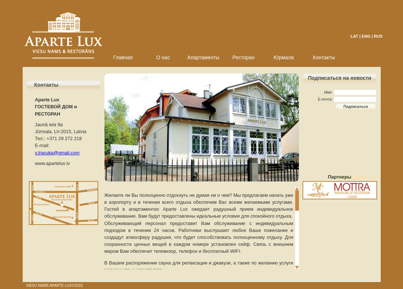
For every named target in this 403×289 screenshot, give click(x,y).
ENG (366, 36)
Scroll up (297, 189)
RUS (378, 36)
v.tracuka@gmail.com (57, 152)
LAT (354, 36)
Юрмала (284, 57)
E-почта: (325, 99)
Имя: (328, 92)
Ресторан (243, 57)
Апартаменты (203, 57)
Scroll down (297, 267)
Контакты (324, 57)
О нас (163, 57)
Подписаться (355, 107)
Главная (123, 57)
